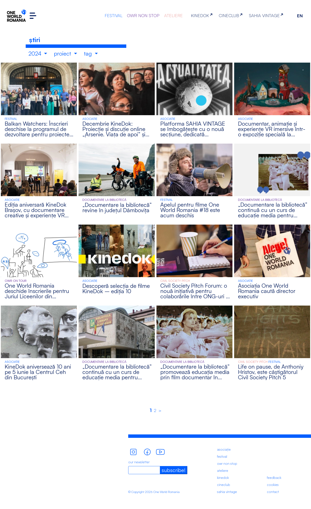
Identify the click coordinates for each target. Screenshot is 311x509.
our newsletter (139, 462)
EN (300, 15)
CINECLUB (231, 15)
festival (222, 456)
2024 (35, 53)
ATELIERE (173, 15)
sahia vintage (227, 492)
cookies (273, 485)
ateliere (222, 470)
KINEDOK (202, 15)
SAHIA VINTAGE (267, 15)
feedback (274, 477)
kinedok (223, 477)
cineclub (223, 485)
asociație (224, 449)
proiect (63, 53)
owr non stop (227, 463)
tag (88, 53)
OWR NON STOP (143, 15)
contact (273, 492)
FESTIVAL (113, 15)
